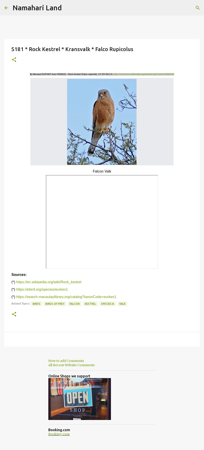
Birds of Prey (54, 303)
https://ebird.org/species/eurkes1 (42, 289)
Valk (122, 303)
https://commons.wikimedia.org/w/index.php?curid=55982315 (144, 74)
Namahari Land (37, 8)
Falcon (75, 303)
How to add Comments (66, 361)
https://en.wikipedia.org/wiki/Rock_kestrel (48, 282)
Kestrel (90, 303)
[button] (14, 60)
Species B (107, 303)
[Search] (197, 7)
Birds (36, 303)
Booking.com (59, 434)
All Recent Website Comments (71, 365)
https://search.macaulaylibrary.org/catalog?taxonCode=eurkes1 (66, 297)
